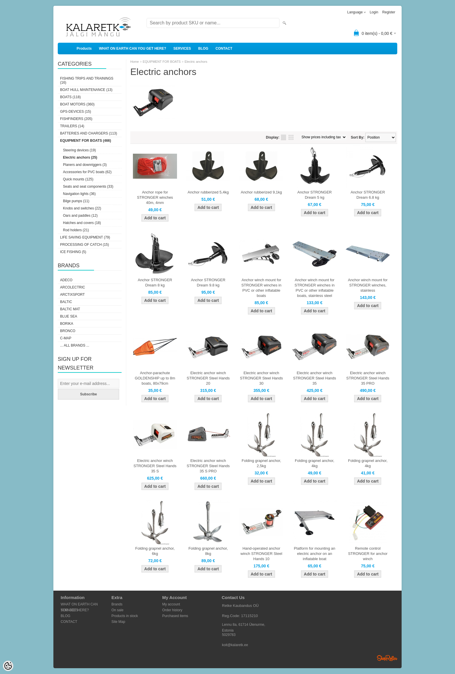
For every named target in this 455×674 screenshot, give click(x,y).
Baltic (66, 302)
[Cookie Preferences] (8, 666)
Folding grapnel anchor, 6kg (155, 551)
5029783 (229, 635)
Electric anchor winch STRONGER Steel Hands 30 (261, 378)
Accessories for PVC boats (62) (87, 172)
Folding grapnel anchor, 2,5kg (261, 463)
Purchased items (175, 616)
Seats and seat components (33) (88, 186)
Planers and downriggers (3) (85, 165)
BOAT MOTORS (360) (77, 104)
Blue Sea (68, 316)
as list (283, 137)
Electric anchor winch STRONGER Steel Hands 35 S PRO (208, 465)
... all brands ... (74, 345)
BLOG (203, 48)
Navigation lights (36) (79, 194)
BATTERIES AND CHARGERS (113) (88, 133)
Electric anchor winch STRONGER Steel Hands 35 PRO (367, 378)
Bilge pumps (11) (76, 201)
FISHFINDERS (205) (76, 119)
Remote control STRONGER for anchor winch (367, 553)
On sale (117, 610)
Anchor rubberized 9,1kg (261, 192)
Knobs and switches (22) (82, 208)
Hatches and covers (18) (82, 223)
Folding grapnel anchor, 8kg (208, 551)
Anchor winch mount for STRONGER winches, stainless (368, 285)
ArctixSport (72, 295)
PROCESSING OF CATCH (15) (84, 245)
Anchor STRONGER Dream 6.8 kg (368, 195)
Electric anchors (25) (80, 157)
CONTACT (224, 48)
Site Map (118, 622)
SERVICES (182, 48)
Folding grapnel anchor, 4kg (314, 463)
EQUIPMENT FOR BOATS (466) (85, 141)
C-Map (65, 338)
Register (388, 12)
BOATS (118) (70, 97)
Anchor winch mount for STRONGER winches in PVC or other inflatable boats (261, 288)
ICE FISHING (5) (73, 252)
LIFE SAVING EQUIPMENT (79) (85, 237)
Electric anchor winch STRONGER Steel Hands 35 (314, 378)
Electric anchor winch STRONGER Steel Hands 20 (208, 378)
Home (134, 61)
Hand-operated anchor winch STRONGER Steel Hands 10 (261, 553)
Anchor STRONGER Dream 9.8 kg (208, 282)
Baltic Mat (70, 309)
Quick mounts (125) (78, 179)
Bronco (67, 331)
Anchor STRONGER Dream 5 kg (314, 195)
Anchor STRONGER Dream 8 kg (155, 282)
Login (374, 12)
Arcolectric (72, 287)
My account (171, 604)
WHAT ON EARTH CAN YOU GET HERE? (132, 48)
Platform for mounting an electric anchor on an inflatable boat (314, 553)
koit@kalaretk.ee (235, 645)
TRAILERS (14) (72, 126)
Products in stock (124, 616)
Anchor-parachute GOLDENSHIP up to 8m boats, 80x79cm (155, 378)
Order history (172, 610)
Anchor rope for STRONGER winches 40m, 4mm (155, 197)
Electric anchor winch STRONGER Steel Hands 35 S (154, 465)
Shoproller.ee (387, 658)
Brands (116, 604)
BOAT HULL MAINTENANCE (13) (86, 90)
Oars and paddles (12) (80, 216)
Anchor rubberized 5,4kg (208, 192)
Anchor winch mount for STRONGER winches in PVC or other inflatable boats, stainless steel (315, 288)
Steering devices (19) (79, 150)
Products (84, 48)
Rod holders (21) (76, 230)
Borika (66, 324)
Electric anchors (196, 61)
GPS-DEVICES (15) (75, 112)
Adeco (66, 280)
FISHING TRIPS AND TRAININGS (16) (86, 80)
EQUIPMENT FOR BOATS (162, 61)
